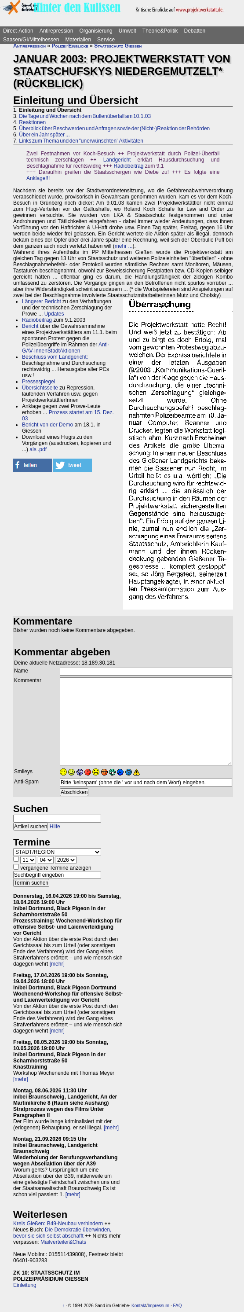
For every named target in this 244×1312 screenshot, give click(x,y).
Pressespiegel (38, 382)
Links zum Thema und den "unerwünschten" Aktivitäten (81, 141)
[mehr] (57, 964)
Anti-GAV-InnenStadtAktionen (65, 348)
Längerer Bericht (41, 301)
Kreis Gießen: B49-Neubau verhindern (58, 1223)
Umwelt (127, 31)
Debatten (195, 31)
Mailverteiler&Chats (63, 1242)
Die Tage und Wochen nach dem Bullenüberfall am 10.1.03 (85, 116)
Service (106, 40)
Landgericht (117, 160)
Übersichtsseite (40, 388)
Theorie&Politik (160, 31)
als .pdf (38, 449)
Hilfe (55, 826)
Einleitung (24, 1285)
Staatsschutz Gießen (118, 46)
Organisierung (95, 31)
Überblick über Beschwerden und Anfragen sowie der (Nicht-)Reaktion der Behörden (114, 128)
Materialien (78, 40)
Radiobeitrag (128, 166)
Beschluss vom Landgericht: (55, 357)
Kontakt (138, 1305)
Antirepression (56, 31)
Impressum (158, 1305)
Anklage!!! (38, 178)
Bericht (30, 326)
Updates (54, 314)
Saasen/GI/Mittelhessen (31, 40)
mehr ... (124, 246)
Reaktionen (32, 122)
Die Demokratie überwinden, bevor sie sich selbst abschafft (62, 1233)
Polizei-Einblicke (69, 46)
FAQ (177, 1305)
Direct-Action (18, 31)
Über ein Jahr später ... (44, 135)
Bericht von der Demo (47, 425)
